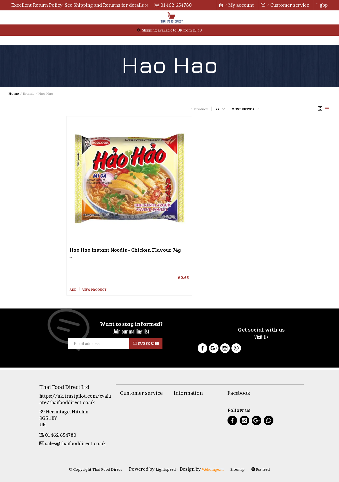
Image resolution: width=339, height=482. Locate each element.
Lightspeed (166, 469)
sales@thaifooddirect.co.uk (72, 443)
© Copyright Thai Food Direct (95, 469)
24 (218, 109)
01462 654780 (176, 5)
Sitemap (237, 469)
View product (94, 289)
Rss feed (260, 469)
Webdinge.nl (213, 469)
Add (73, 289)
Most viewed (243, 109)
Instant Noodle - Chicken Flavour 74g (125, 249)
